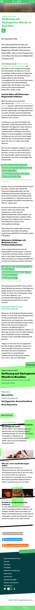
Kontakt (6, 561)
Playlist (26, 608)
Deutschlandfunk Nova (12, 558)
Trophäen (7, 567)
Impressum (8, 573)
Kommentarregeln (10, 579)
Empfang (7, 564)
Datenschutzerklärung (12, 570)
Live (8, 608)
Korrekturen (8, 576)
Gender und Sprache (11, 582)
